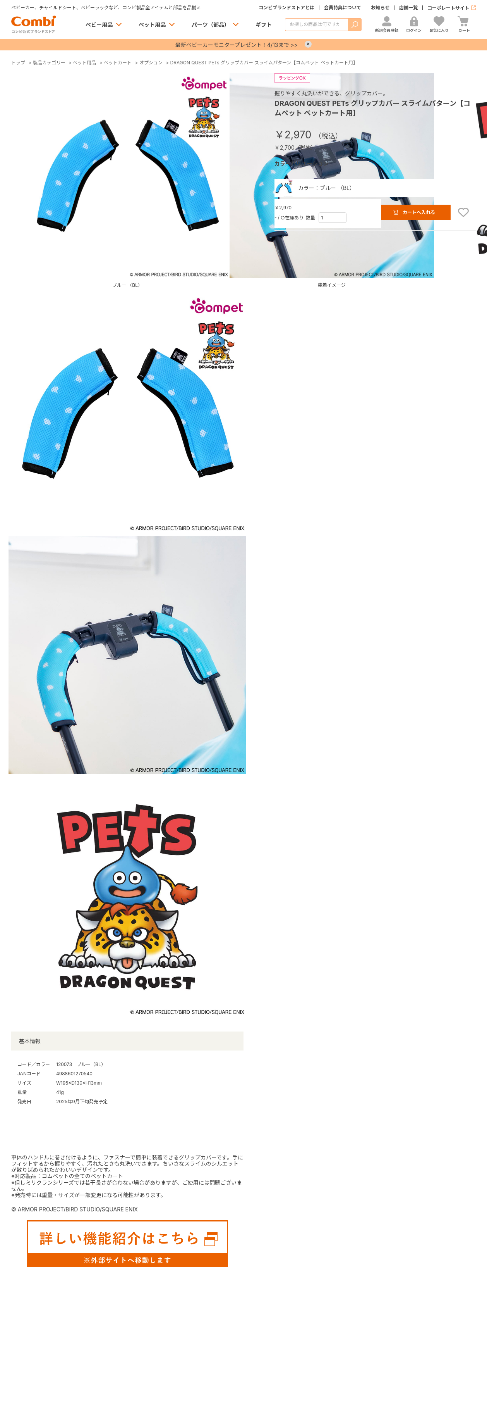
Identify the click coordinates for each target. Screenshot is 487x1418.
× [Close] (308, 44)
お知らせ (380, 7)
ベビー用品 (99, 24)
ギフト (264, 24)
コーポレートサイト (448, 8)
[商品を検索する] (316, 24)
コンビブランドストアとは (286, 7)
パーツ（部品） (211, 24)
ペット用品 (152, 24)
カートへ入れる (419, 212)
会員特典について (342, 7)
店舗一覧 (408, 7)
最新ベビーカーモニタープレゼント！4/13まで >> (236, 44)
